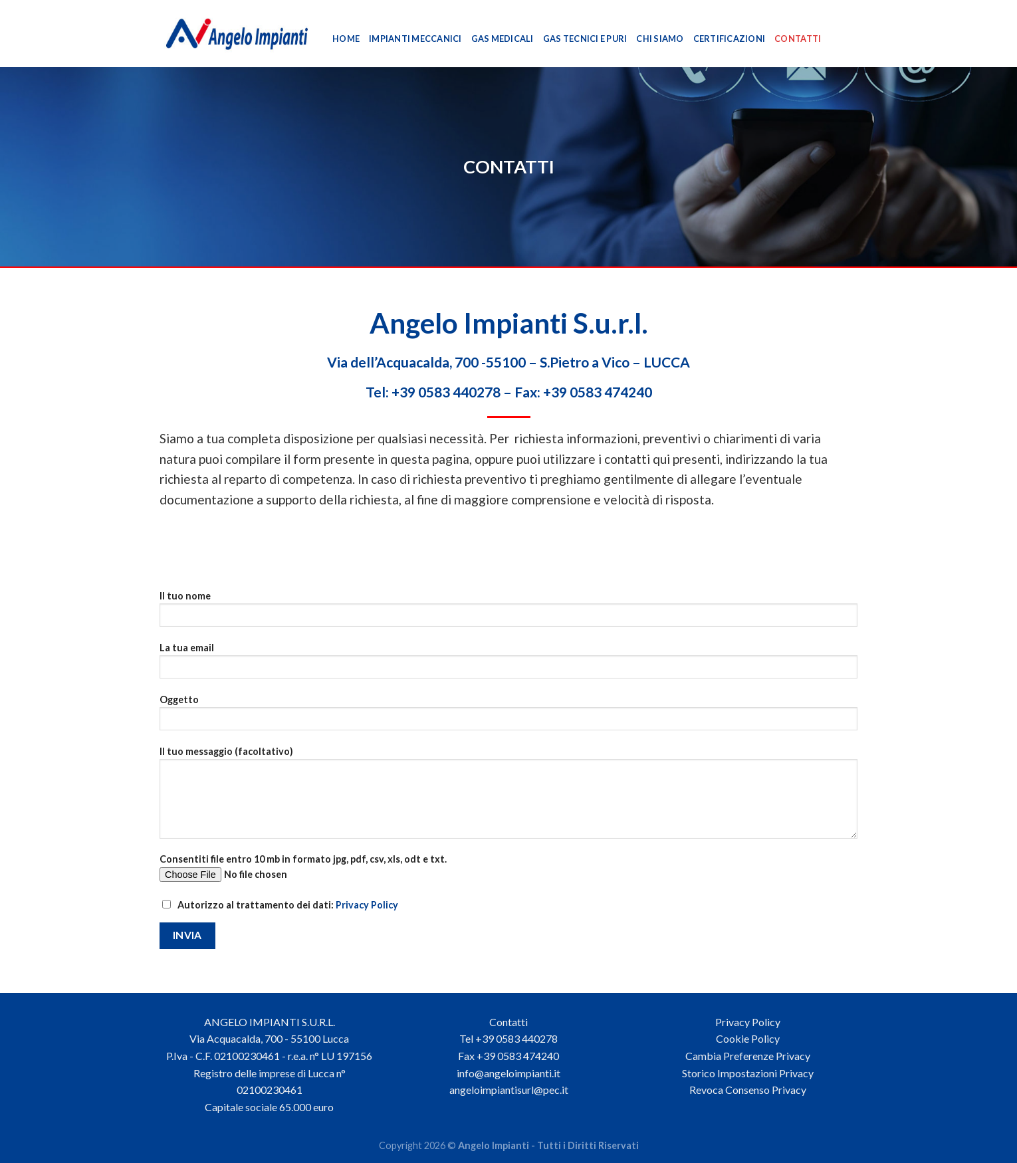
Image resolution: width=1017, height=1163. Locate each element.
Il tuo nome (508, 613)
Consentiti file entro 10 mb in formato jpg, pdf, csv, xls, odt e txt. (508, 872)
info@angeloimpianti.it (508, 1073)
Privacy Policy (367, 904)
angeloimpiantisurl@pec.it (508, 1089)
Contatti (797, 38)
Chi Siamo (659, 38)
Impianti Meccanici (415, 38)
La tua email (508, 665)
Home (346, 38)
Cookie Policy (748, 1038)
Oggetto (508, 717)
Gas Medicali (502, 38)
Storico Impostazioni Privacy (748, 1073)
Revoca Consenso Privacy (747, 1089)
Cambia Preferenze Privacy (747, 1055)
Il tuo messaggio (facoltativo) (508, 797)
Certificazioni (729, 38)
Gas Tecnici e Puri (585, 38)
